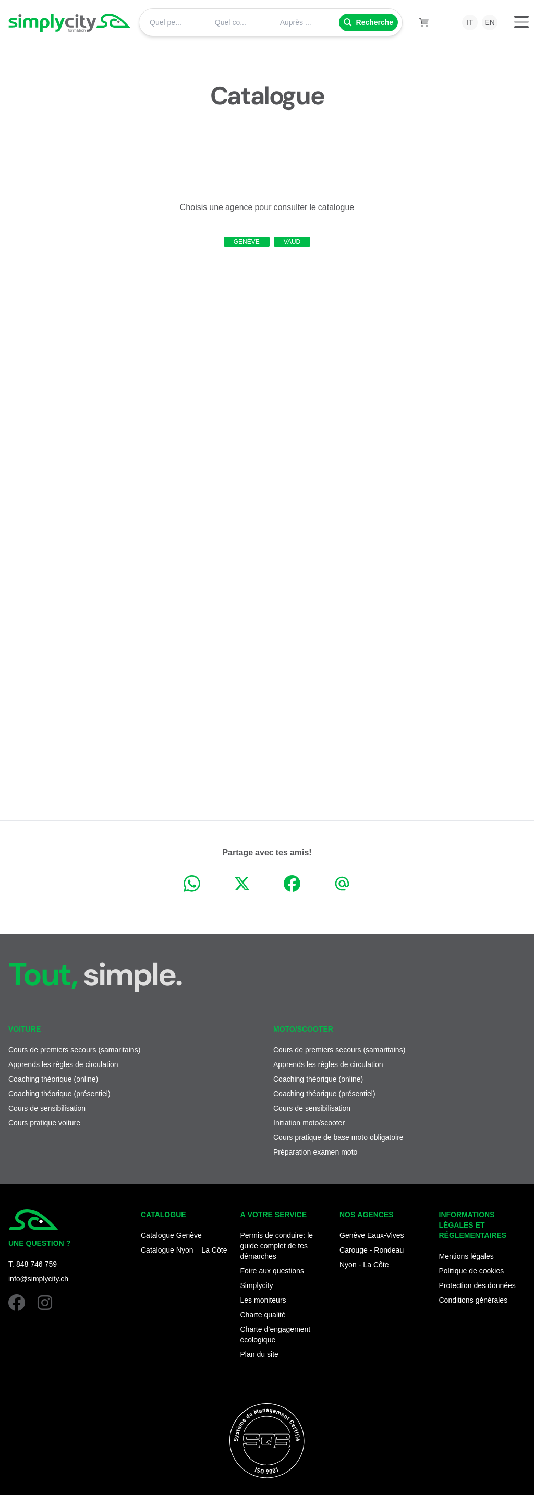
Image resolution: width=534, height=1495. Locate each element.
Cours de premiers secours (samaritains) (74, 1050)
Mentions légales (466, 1256)
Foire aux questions (272, 1271)
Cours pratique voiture (44, 1123)
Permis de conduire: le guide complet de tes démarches (276, 1245)
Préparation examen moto (315, 1152)
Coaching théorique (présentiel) (59, 1093)
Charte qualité (263, 1314)
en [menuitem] (489, 22)
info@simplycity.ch (38, 1278)
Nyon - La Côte (364, 1264)
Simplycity (256, 1285)
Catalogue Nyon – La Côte (184, 1250)
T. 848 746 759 (32, 1264)
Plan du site (259, 1354)
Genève (247, 241)
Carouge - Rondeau (371, 1250)
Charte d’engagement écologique (275, 1334)
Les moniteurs (263, 1300)
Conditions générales (473, 1300)
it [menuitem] (470, 22)
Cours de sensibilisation (47, 1108)
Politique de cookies (471, 1271)
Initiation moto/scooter (309, 1123)
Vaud (292, 241)
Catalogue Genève (171, 1235)
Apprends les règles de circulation (63, 1064)
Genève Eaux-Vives (371, 1235)
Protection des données (477, 1285)
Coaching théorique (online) (53, 1079)
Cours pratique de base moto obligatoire (338, 1137)
